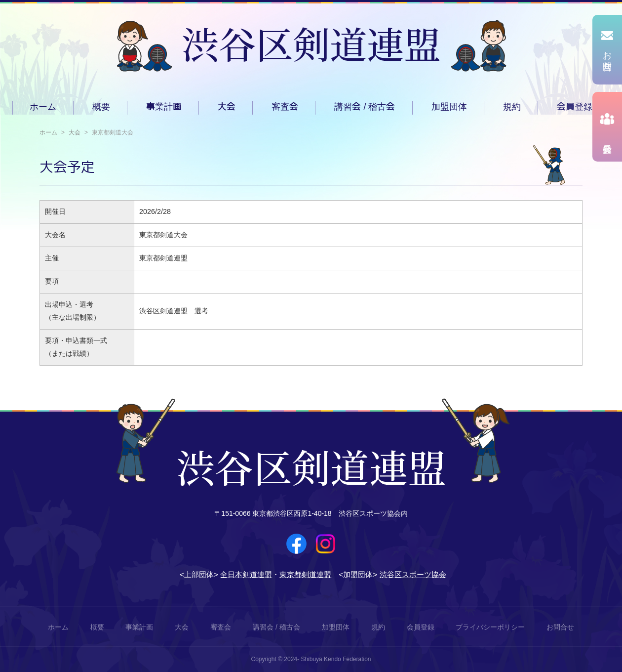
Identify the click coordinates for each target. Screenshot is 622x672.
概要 (101, 107)
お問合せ (560, 627)
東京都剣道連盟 (305, 574)
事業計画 (164, 107)
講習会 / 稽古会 (364, 107)
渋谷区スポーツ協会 (413, 574)
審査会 (285, 107)
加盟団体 (449, 107)
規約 (512, 107)
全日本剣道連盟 (246, 574)
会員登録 (574, 107)
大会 (226, 107)
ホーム (43, 107)
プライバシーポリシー (490, 627)
